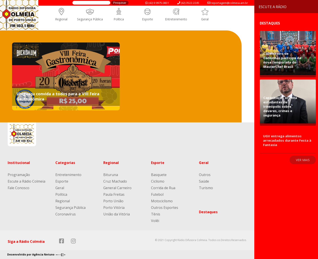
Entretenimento (176, 19)
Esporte (147, 19)
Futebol (157, 194)
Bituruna (110, 174)
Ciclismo (157, 181)
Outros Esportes (164, 207)
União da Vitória (116, 214)
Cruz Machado (115, 181)
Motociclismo (162, 201)
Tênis (155, 214)
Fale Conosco (18, 187)
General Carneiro (117, 187)
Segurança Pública (90, 19)
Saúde (204, 181)
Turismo (206, 187)
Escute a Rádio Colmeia (26, 181)
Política (119, 19)
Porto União (113, 201)
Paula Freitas (114, 194)
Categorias (65, 162)
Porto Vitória (114, 207)
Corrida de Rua (163, 187)
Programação (19, 174)
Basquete (159, 174)
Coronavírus (65, 214)
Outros (205, 174)
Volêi (155, 220)
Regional (61, 19)
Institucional (19, 162)
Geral (205, 19)
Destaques (208, 212)
